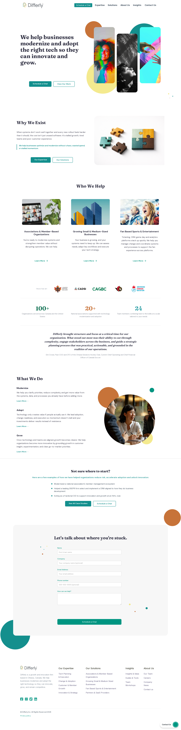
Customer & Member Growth (68, 687)
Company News (148, 683)
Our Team (148, 674)
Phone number (62, 580)
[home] (33, 5)
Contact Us (150, 5)
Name (59, 548)
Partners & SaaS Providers (97, 693)
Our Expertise (40, 159)
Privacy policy (25, 716)
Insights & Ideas (132, 674)
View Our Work (64, 84)
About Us (149, 668)
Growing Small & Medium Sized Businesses (99, 683)
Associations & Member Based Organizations (99, 675)
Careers (147, 678)
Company (61, 559)
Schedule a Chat (83, 5)
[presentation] (74, 610)
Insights (129, 668)
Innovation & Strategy (68, 693)
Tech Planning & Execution (65, 675)
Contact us (148, 689)
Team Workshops (130, 683)
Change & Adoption (67, 681)
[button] (99, 5)
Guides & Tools (132, 678)
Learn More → (23, 401)
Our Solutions (62, 160)
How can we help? (64, 591)
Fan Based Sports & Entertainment (101, 688)
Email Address (62, 570)
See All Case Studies (78, 503)
